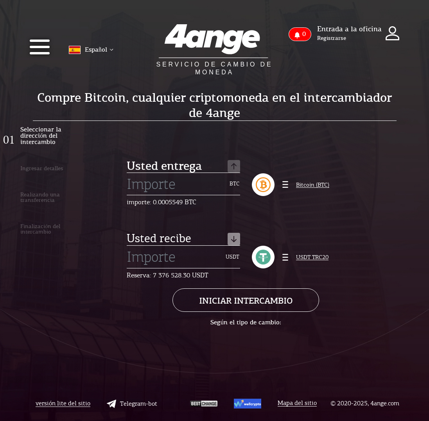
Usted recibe (183, 239)
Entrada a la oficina (349, 28)
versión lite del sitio (63, 403)
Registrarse (331, 38)
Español (91, 49)
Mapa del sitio (297, 403)
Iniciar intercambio (246, 300)
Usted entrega (183, 166)
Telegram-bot (132, 403)
